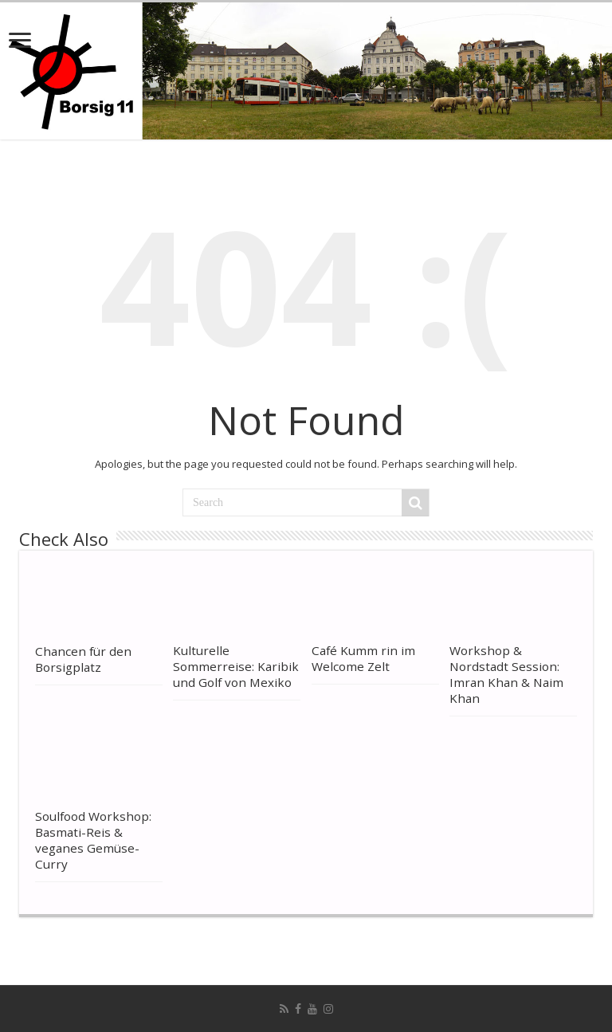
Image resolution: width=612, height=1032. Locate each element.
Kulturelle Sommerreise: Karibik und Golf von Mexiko (236, 666)
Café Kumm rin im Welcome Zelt (363, 658)
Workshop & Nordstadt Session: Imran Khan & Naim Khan (506, 674)
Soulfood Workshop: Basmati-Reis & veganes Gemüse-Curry (93, 840)
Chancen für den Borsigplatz (83, 659)
